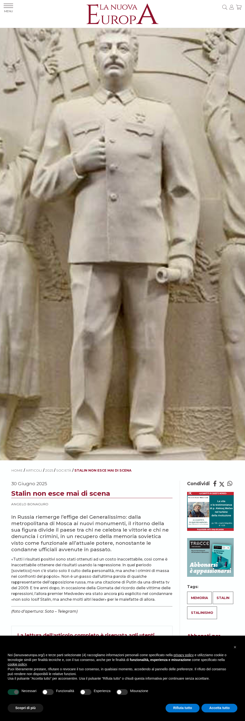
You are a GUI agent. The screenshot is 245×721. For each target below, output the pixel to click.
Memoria (199, 598)
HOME (17, 470)
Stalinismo (202, 613)
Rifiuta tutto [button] (182, 708)
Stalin (223, 598)
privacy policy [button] (183, 655)
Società (63, 470)
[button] (235, 647)
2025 (49, 470)
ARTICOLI (34, 470)
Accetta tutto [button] (219, 708)
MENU (8, 8)
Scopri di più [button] (25, 708)
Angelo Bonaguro (29, 504)
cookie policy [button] (17, 664)
